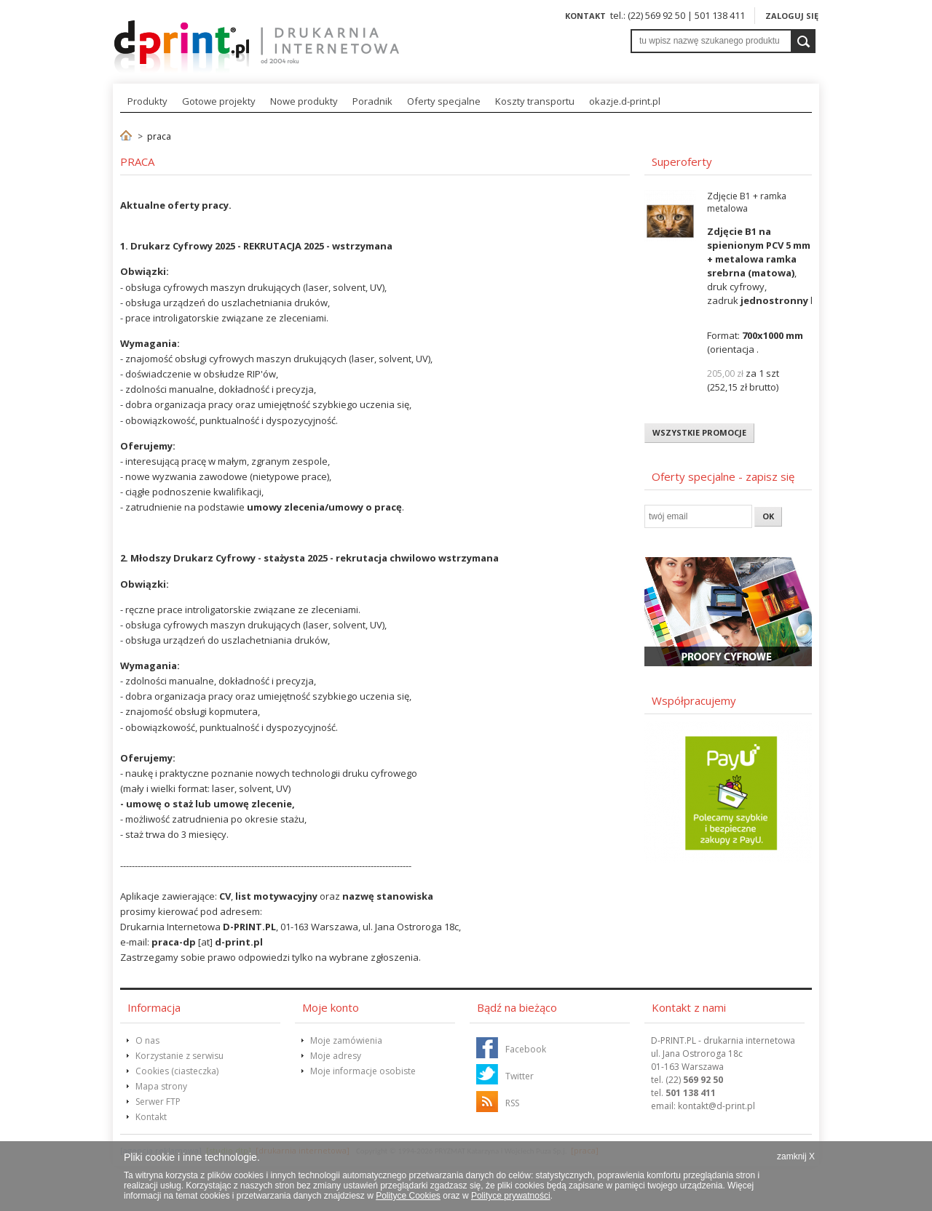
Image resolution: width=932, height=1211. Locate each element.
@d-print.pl (716, 1106)
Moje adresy (335, 1056)
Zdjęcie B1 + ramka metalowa (746, 202)
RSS (512, 1103)
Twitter (519, 1076)
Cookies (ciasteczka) (176, 1071)
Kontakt (585, 15)
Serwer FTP (158, 1101)
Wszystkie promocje (699, 432)
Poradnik (372, 101)
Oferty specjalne (444, 101)
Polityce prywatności (510, 1196)
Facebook (525, 1049)
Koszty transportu (534, 101)
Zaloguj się (791, 15)
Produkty (147, 101)
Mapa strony (161, 1086)
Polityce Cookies (408, 1196)
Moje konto (330, 1007)
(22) (694, 1080)
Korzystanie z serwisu (179, 1056)
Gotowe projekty (219, 101)
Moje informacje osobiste (363, 1071)
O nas (147, 1040)
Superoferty (682, 161)
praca (159, 136)
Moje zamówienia (346, 1040)
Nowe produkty (304, 101)
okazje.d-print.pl (624, 101)
